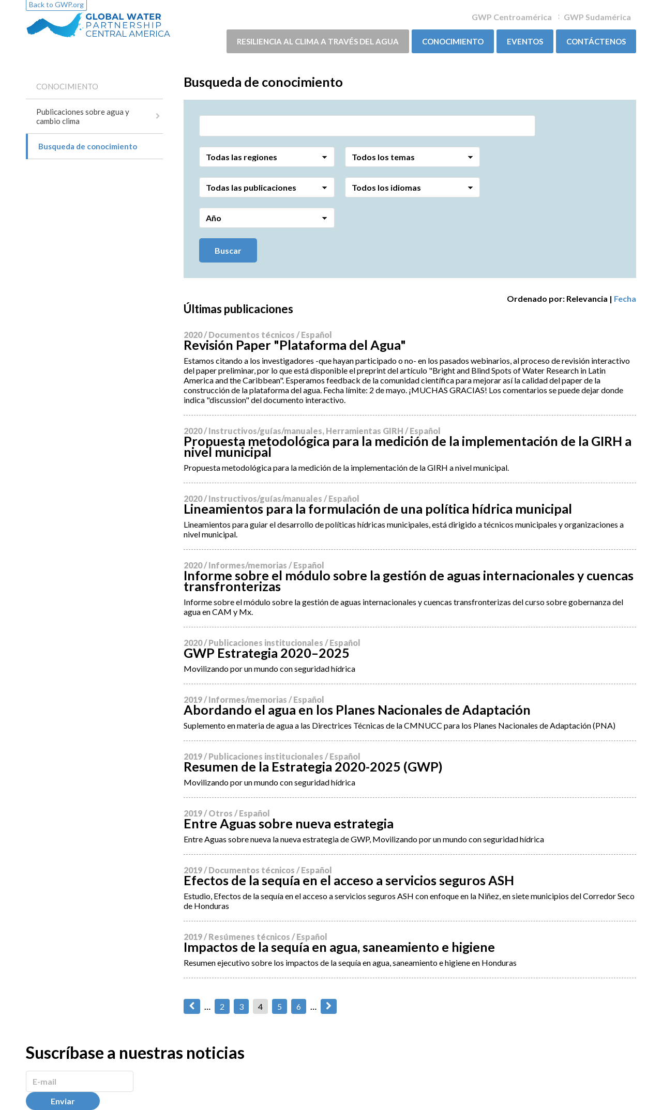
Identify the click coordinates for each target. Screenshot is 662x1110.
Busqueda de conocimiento (87, 146)
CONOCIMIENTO (453, 41)
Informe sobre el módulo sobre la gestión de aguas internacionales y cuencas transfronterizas (409, 580)
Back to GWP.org (56, 4)
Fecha (625, 298)
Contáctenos (596, 41)
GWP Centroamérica (512, 17)
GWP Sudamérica (597, 17)
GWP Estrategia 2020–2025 (267, 652)
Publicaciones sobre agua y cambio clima (82, 116)
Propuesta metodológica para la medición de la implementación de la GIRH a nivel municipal (407, 446)
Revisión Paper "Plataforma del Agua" (295, 344)
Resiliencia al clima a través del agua (318, 41)
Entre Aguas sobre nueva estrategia (289, 823)
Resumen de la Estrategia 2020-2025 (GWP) (313, 766)
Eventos (525, 41)
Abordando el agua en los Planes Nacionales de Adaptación (357, 709)
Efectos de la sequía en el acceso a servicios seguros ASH (349, 880)
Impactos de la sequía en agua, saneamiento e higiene (339, 946)
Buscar (228, 250)
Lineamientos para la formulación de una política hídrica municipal (378, 508)
